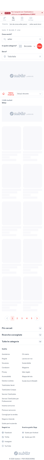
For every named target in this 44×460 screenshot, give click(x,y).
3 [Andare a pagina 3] (22, 318)
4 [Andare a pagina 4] (26, 318)
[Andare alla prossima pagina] (36, 318)
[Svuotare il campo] (40, 39)
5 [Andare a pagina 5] (31, 318)
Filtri (39, 46)
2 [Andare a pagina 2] (17, 318)
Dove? (4, 52)
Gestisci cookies (8, 381)
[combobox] (22, 39)
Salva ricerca (8, 94)
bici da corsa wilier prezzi (18, 24)
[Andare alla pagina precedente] (7, 318)
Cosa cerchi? (7, 34)
